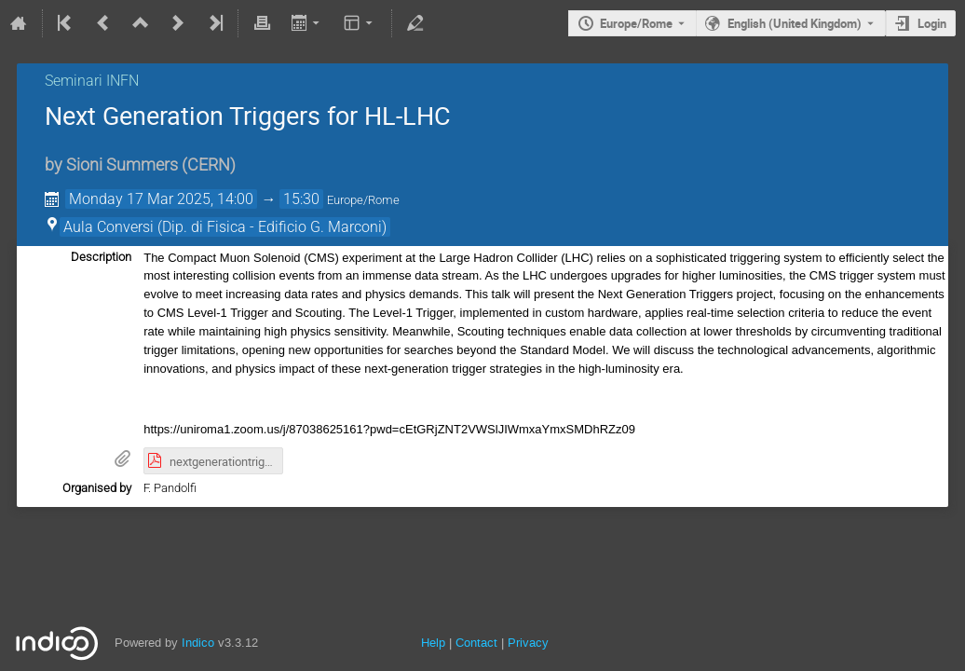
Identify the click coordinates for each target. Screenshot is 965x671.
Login (931, 23)
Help (433, 642)
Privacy (528, 642)
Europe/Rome (636, 23)
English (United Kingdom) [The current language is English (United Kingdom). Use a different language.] (794, 23)
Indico (198, 642)
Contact (476, 642)
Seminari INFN (92, 80)
